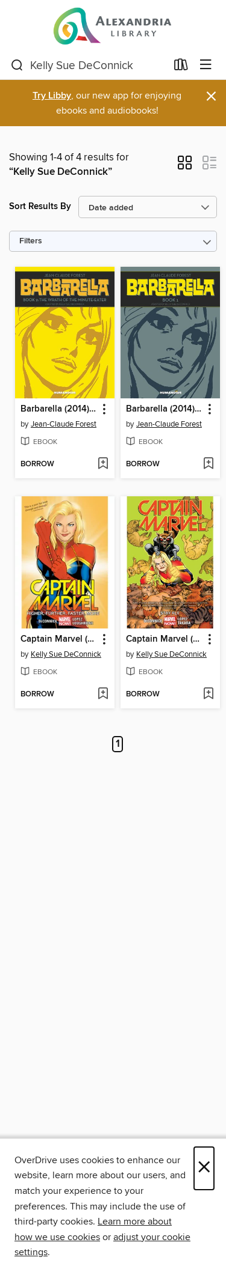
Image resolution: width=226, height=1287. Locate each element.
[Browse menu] (206, 65)
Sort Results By (40, 206)
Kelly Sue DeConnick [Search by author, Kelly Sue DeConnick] (66, 654)
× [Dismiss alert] (211, 96)
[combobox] (88, 65)
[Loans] (181, 67)
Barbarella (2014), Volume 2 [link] (59, 409)
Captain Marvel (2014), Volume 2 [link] (164, 639)
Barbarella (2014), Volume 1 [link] (164, 409)
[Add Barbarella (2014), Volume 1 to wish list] (208, 464)
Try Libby (52, 96)
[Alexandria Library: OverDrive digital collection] (113, 25)
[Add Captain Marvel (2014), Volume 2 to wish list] (208, 694)
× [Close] (204, 1168)
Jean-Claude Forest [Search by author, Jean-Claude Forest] (63, 424)
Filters (30, 241)
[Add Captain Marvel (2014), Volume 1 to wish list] (102, 694)
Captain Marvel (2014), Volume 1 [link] (59, 639)
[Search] (17, 65)
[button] (184, 166)
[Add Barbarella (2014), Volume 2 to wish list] (102, 464)
